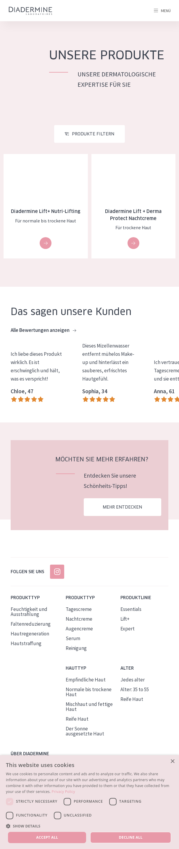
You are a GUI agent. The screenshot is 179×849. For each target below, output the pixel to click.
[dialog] (89, 802)
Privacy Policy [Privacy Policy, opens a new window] (63, 791)
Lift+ (125, 619)
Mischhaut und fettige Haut (89, 706)
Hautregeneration (30, 633)
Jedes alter (132, 679)
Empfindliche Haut (86, 679)
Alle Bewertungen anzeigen (43, 330)
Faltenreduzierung (31, 624)
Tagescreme (79, 609)
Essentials (130, 609)
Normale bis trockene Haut (89, 692)
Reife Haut (77, 719)
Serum (73, 638)
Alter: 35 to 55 (134, 689)
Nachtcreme (79, 619)
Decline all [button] (131, 837)
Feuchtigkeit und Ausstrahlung (29, 611)
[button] (89, 826)
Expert (127, 628)
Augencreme (79, 628)
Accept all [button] (47, 837)
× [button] (172, 761)
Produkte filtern (93, 134)
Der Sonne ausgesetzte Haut (85, 731)
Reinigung (76, 648)
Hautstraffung (26, 643)
